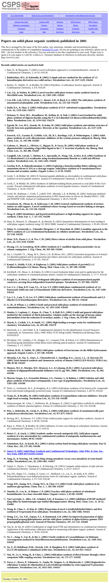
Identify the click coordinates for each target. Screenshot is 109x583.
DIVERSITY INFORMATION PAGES (80, 15)
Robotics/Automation (21, 25)
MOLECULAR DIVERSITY (43, 15)
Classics (44, 25)
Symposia (21, 29)
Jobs (44, 32)
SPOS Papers (76, 22)
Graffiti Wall (93, 29)
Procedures (93, 25)
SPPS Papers (93, 22)
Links (21, 32)
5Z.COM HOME (17, 15)
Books (75, 25)
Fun (93, 32)
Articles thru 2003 (21, 22)
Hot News (60, 32)
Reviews (60, 22)
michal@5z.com (50, 49)
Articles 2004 (44, 22)
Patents (60, 25)
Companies (44, 29)
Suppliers (60, 29)
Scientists (75, 29)
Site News (75, 32)
